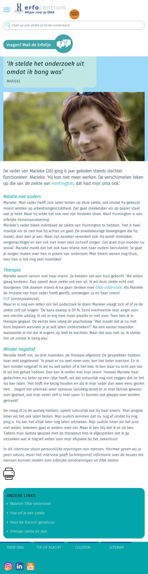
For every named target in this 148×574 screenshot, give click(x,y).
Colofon (83, 547)
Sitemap (116, 547)
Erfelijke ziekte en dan (28, 531)
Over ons (15, 547)
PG (5, 298)
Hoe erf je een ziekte (27, 513)
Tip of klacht (49, 547)
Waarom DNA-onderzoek (30, 503)
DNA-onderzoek (108, 287)
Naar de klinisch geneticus (32, 522)
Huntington (62, 183)
